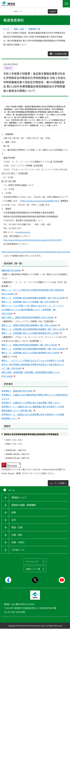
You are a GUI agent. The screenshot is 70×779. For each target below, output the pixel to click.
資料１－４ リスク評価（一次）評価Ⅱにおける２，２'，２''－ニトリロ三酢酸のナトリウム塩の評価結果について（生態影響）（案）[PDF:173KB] (32, 309)
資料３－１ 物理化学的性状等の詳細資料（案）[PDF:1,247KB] (29, 344)
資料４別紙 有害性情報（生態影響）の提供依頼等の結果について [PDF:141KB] (30, 374)
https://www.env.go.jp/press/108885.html (40, 200)
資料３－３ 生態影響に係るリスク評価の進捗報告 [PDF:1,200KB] (30, 352)
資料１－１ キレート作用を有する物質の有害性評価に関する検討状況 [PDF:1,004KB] (32, 291)
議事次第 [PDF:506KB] (11, 270)
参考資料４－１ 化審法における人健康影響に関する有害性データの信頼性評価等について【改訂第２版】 (32, 408)
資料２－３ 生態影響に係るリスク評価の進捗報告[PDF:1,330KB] (30, 333)
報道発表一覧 (34, 28)
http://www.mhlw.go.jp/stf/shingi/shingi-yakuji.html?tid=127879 (32, 239)
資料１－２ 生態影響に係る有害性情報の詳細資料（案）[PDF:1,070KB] (33, 297)
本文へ (16, 11)
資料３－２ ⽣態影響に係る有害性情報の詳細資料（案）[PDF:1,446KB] (33, 348)
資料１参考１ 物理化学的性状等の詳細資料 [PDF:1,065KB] (27, 317)
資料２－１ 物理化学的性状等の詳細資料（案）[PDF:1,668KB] (29, 325)
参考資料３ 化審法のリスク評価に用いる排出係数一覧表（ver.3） (30, 402)
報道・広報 (19, 28)
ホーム (6, 28)
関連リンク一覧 (33, 568)
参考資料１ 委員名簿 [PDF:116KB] (17, 390)
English (52, 11)
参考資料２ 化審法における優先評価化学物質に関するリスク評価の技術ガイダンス (34, 396)
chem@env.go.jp (22, 232)
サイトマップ (32, 561)
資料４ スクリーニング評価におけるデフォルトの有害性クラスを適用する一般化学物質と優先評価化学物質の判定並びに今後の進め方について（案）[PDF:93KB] (32, 364)
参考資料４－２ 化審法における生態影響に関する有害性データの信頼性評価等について (32, 416)
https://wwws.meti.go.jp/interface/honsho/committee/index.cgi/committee (35, 251)
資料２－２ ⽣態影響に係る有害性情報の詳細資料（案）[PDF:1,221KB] (33, 329)
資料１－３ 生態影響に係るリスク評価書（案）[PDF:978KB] (28, 301)
